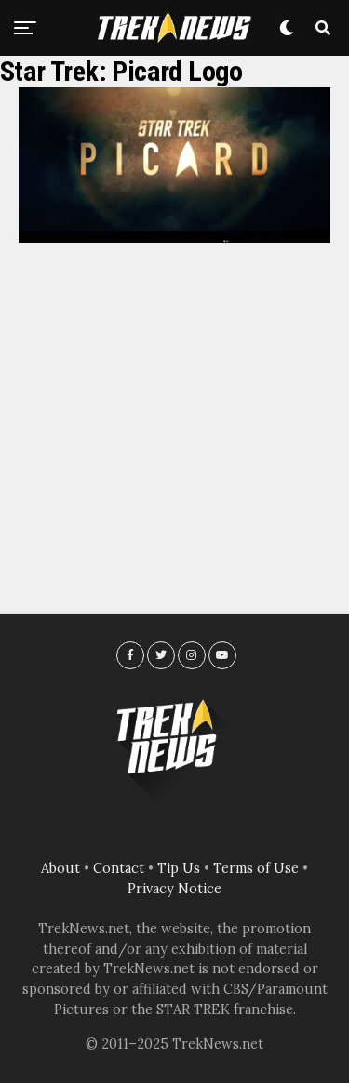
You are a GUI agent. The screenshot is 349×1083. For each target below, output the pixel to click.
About (60, 868)
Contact (118, 868)
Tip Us (178, 868)
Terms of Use (256, 868)
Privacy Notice (174, 888)
